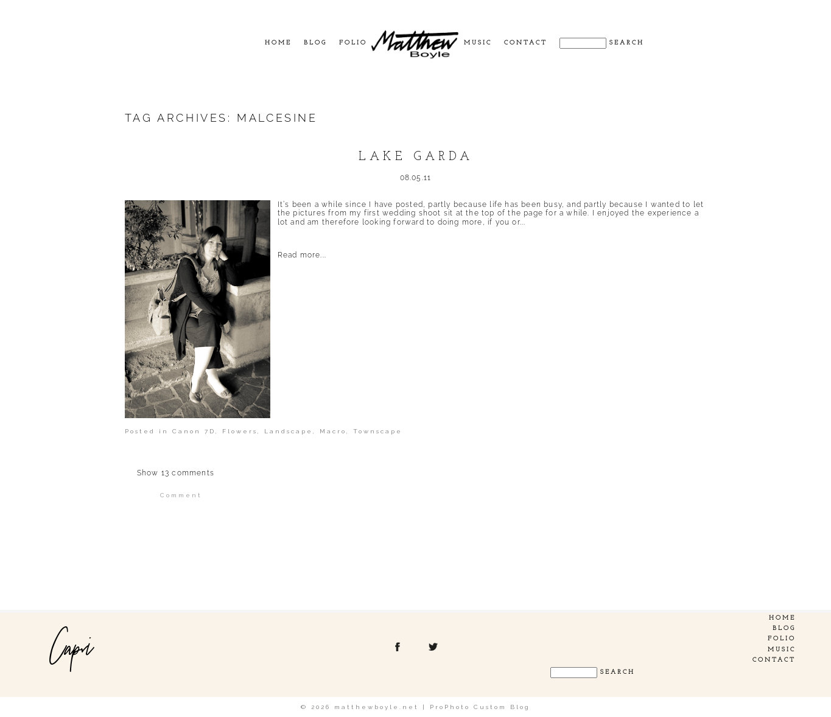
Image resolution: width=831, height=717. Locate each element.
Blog (315, 43)
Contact (525, 43)
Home (278, 43)
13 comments (175, 473)
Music (478, 43)
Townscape (377, 431)
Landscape (288, 431)
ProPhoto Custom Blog (480, 707)
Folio (353, 43)
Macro (333, 431)
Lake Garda (416, 157)
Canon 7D (194, 431)
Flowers (240, 431)
